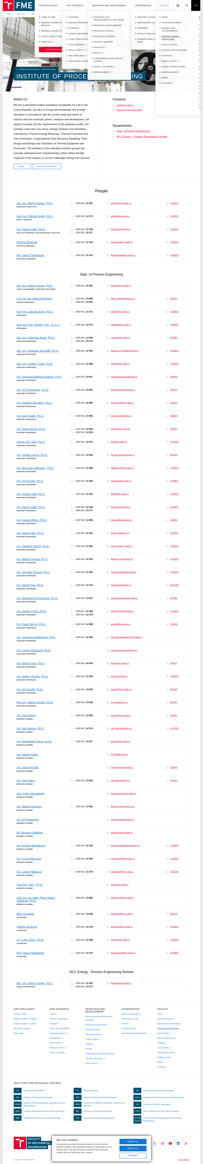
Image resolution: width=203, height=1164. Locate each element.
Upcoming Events (165, 1019)
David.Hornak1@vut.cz (120, 767)
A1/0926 (172, 364)
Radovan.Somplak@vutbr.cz (122, 351)
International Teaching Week (134, 1033)
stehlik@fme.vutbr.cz (119, 325)
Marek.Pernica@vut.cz (120, 559)
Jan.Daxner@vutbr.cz (119, 728)
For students (75, 5)
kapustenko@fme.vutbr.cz (121, 793)
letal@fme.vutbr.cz (118, 494)
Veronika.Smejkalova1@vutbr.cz (124, 637)
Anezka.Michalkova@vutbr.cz (123, 845)
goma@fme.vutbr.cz (118, 741)
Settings (133, 1155)
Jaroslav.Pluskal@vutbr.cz (121, 572)
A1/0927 (172, 481)
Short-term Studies (22, 1028)
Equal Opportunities (166, 1052)
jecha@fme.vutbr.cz (118, 429)
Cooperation (143, 5)
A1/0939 (172, 676)
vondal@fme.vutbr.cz (119, 689)
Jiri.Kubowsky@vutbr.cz (120, 819)
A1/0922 (172, 533)
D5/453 (171, 403)
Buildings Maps (164, 1057)
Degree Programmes (59, 1019)
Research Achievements (96, 1025)
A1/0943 (172, 325)
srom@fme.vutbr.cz (118, 940)
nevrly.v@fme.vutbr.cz (119, 546)
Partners (125, 1024)
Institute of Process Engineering (84, 14)
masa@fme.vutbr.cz (118, 338)
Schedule (54, 1024)
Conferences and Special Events (100, 1054)
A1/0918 (172, 255)
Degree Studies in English (25, 1019)
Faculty (164, 5)
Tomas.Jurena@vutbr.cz (120, 455)
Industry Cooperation (131, 1014)
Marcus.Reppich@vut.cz (121, 299)
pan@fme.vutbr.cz (117, 885)
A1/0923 (172, 216)
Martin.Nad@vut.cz (118, 533)
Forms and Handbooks (60, 1028)
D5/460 (171, 338)
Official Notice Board (166, 1038)
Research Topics (93, 1029)
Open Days (19, 1033)
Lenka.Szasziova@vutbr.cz (122, 650)
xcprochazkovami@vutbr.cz (122, 598)
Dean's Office (163, 1033)
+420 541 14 (82, 203)
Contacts (161, 1067)
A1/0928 (172, 859)
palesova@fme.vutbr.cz (120, 872)
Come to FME (20, 1014)
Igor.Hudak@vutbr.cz (119, 416)
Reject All (132, 1148)
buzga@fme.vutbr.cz (119, 715)
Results (89, 1049)
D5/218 (171, 914)
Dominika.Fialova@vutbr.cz (122, 377)
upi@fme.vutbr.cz (123, 105)
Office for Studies (57, 1052)
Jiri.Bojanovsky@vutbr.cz (121, 390)
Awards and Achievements (169, 1024)
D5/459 (171, 377)
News (159, 1014)
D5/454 (171, 390)
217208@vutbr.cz (117, 754)
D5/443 (171, 455)
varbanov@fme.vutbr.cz (120, 898)
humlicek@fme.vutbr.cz (120, 914)
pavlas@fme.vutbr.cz (119, 203)
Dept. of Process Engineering (133, 131)
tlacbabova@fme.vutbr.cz (121, 255)
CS (195, 5)
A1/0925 (172, 494)
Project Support (92, 1039)
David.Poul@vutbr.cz (119, 585)
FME (9, 14)
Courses (53, 1014)
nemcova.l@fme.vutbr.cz (121, 859)
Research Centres (94, 1034)
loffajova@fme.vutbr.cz (120, 833)
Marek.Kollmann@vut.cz (121, 806)
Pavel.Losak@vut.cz (119, 229)
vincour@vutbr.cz (117, 676)
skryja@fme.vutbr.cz (118, 624)
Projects (89, 1044)
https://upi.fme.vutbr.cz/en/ (127, 110)
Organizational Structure (46, 14)
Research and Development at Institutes (99, 1018)
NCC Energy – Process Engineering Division (142, 136)
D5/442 (171, 715)
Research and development (109, 5)
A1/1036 (172, 442)
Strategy (161, 1043)
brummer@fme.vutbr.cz (120, 403)
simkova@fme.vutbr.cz (120, 242)
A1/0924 (172, 203)
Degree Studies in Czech (25, 1024)
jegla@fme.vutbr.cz (118, 216)
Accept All (133, 1141)
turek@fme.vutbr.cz (118, 364)
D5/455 (171, 299)
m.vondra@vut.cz (117, 702)
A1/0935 (172, 845)
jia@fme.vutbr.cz (117, 442)
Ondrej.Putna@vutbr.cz (120, 611)
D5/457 (171, 663)
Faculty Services (129, 1028)
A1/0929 (172, 351)
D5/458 (171, 624)
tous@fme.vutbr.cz (118, 663)
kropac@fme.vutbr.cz (119, 481)
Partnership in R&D (130, 1019)
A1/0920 (172, 242)
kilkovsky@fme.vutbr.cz (120, 468)
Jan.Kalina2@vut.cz (118, 780)
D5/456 (171, 520)
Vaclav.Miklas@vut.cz (119, 520)
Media (160, 1062)
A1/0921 (172, 229)
